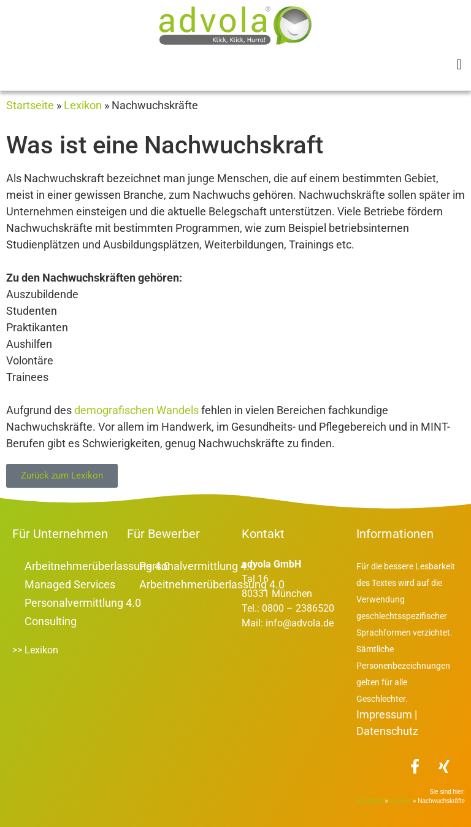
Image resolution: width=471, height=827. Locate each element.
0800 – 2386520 (296, 608)
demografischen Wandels (136, 410)
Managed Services (70, 584)
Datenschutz (387, 731)
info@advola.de (300, 623)
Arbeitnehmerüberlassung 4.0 (97, 566)
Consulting (51, 621)
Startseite (30, 105)
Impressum (384, 714)
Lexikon (83, 105)
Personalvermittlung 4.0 (83, 602)
